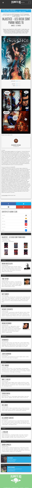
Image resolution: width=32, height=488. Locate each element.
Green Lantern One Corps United (7, 339)
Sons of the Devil (12, 266)
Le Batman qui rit (15, 419)
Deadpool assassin (8, 405)
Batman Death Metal (13, 341)
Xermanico (5, 337)
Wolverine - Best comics (5, 381)
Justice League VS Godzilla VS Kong (7, 263)
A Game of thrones (8, 380)
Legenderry (10, 394)
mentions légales (20, 486)
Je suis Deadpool (24, 367)
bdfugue (14, 221)
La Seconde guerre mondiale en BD (14, 308)
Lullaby (17, 381)
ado (5, 11)
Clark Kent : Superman (26, 419)
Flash (6, 268)
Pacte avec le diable (22, 381)
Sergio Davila (6, 390)
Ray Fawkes (5, 291)
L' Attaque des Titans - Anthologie (20, 294)
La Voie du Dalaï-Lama (18, 278)
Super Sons (6, 394)
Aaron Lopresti (6, 442)
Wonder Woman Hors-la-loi (12, 417)
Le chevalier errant (12, 381)
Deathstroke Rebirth (21, 393)
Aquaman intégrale (13, 366)
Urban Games (27, 10)
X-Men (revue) (24, 407)
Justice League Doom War (12, 353)
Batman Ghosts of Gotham (10, 278)
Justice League (12, 368)
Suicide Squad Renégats (17, 325)
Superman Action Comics (26, 312)
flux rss (21, 484)
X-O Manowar (20, 310)
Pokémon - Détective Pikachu (10, 265)
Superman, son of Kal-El (8, 280)
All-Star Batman (25, 293)
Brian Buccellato (7, 260)
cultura (14, 218)
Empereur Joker (26, 380)
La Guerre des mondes (25, 311)
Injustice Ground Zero (26, 405)
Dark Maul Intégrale (15, 327)
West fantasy (26, 431)
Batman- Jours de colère (9, 445)
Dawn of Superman (5, 417)
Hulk (14, 407)
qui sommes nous (6, 484)
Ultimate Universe (18, 407)
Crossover (28, 11)
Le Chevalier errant (14, 380)
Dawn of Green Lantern (16, 339)
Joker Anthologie (17, 368)
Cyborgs (3, 431)
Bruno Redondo (6, 320)
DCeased (13, 282)
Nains (23, 432)
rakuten (14, 224)
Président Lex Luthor (21, 380)
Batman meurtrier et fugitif (21, 366)
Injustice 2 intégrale (15, 280)
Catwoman (11, 446)
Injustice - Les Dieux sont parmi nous (13, 234)
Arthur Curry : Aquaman (5, 444)
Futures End (7, 446)
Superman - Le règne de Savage (7, 312)
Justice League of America (8, 382)
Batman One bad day (7, 282)
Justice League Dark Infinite (10, 340)
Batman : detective (11, 418)
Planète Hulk (16, 445)
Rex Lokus (5, 402)
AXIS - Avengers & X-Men (22, 296)
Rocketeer (3, 278)
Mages (3, 432)
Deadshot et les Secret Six (6, 366)
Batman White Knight (21, 417)
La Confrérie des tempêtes (15, 431)
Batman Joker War (9, 419)
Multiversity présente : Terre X (12, 326)
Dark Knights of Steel (5, 279)
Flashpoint (12, 264)
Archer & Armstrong (14, 296)
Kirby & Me (14, 394)
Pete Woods (5, 362)
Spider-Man (11, 279)
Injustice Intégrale (7, 264)
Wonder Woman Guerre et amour (12, 310)
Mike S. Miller (6, 376)
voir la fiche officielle (5, 192)
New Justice (10, 327)
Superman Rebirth (5, 421)
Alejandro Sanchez (8, 415)
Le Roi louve (6, 418)
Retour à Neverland (16, 279)
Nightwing (21, 308)
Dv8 (2, 382)
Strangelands (14, 405)
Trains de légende (15, 354)
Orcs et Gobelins (7, 432)
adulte (8, 11)
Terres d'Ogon (21, 431)
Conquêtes (12, 432)
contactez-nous (15, 484)
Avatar (3, 293)
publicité (27, 484)
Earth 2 (20, 312)
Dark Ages (13, 283)
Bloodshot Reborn (7, 296)
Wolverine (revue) (6, 368)
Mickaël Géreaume (17, 142)
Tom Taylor (5, 276)
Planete (16, 2)
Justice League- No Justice (12, 421)
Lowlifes (8, 266)
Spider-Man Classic (22, 446)
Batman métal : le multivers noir (6, 393)
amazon (14, 212)
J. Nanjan (5, 429)
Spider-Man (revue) (11, 407)
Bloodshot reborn (13, 293)
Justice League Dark (11, 294)
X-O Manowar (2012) (15, 312)
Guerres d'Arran (7, 431)
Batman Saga (9, 354)
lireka (14, 227)
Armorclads (15, 263)
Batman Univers (9, 268)
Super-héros (18, 12)
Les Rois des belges (5, 308)
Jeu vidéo (13, 12)
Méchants (18, 311)
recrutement (12, 486)
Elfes (15, 432)
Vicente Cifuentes (7, 306)
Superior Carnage (4, 407)
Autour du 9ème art (17, 11)
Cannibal (5, 266)
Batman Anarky (17, 265)
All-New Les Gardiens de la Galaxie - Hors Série (17, 297)
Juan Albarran (6, 351)
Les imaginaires (27, 381)
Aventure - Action (23, 11)
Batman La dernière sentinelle (6, 283)
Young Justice (4, 419)
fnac (14, 215)
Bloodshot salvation (19, 293)
